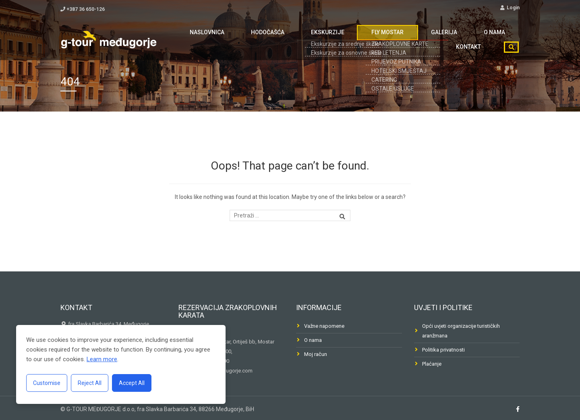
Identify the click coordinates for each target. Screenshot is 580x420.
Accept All (132, 383)
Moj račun (315, 354)
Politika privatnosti (443, 350)
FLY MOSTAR (349, 37)
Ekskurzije (299, 37)
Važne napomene (324, 326)
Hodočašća (250, 37)
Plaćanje (431, 364)
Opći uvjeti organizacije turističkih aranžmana (461, 331)
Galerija (395, 37)
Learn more (102, 359)
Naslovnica (200, 37)
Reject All (90, 383)
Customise (46, 383)
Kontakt (473, 37)
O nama (434, 37)
